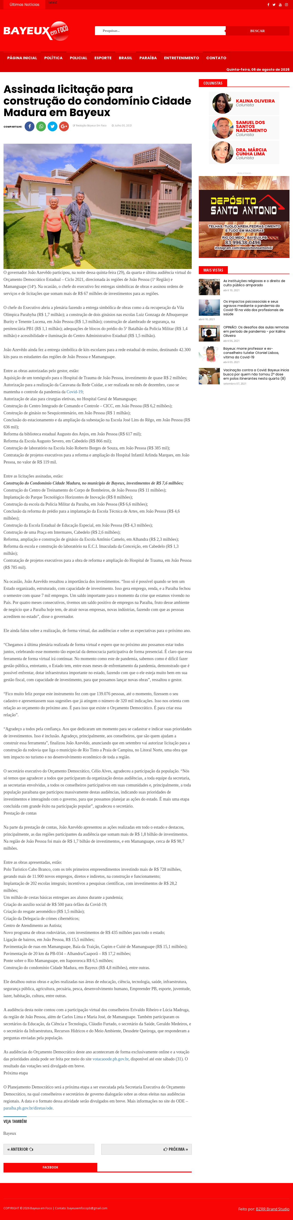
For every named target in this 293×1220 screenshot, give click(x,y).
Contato (216, 58)
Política (53, 58)
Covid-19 (75, 392)
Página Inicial (22, 58)
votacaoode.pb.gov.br (111, 1059)
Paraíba (148, 58)
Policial (78, 58)
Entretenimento (181, 58)
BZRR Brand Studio (272, 1209)
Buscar (257, 31)
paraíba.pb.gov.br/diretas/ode (28, 1108)
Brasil (125, 58)
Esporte (103, 58)
